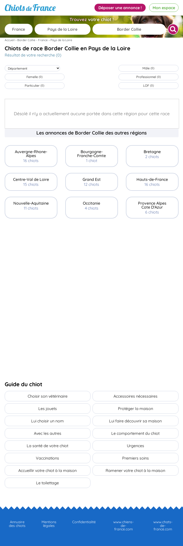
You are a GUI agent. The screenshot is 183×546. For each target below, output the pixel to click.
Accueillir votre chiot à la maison (47, 470)
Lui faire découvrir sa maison (135, 420)
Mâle (148, 68)
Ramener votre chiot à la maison (135, 470)
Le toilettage (47, 482)
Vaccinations (47, 458)
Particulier (34, 85)
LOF (148, 85)
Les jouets (47, 408)
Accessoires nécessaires (136, 396)
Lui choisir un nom (47, 420)
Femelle (34, 77)
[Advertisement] (92, 261)
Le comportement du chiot (135, 433)
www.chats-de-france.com (163, 525)
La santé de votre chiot (47, 445)
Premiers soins (135, 458)
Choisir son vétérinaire (48, 396)
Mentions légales (49, 524)
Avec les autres (47, 433)
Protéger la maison (135, 408)
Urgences (135, 445)
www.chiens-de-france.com (123, 525)
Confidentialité (84, 522)
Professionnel (148, 77)
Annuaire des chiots (17, 524)
